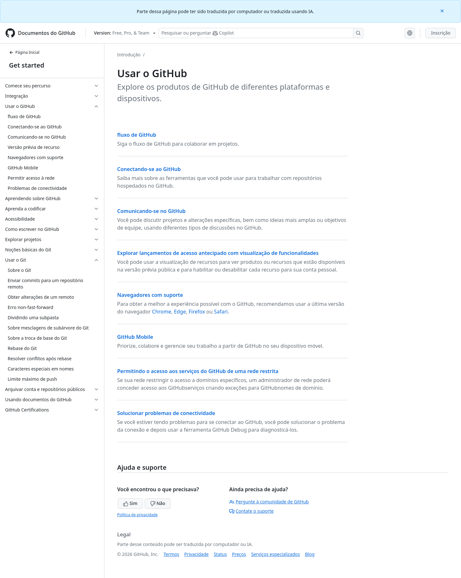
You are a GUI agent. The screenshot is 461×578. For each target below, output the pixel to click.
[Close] (443, 10)
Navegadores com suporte (150, 294)
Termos (171, 554)
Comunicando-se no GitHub (151, 211)
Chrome (161, 311)
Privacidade (196, 554)
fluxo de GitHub (136, 134)
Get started (26, 65)
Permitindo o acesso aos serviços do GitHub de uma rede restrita (198, 371)
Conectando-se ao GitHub (149, 169)
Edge (180, 311)
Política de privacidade (137, 514)
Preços (239, 554)
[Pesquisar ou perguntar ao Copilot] (260, 33)
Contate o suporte (251, 511)
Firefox (197, 311)
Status (220, 554)
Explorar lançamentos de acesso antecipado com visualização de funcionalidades (218, 252)
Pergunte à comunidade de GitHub (269, 502)
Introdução (129, 55)
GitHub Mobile (135, 336)
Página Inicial (24, 52)
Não (157, 503)
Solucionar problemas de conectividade (166, 413)
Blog (310, 554)
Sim (130, 503)
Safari (221, 311)
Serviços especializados (275, 554)
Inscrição (440, 33)
